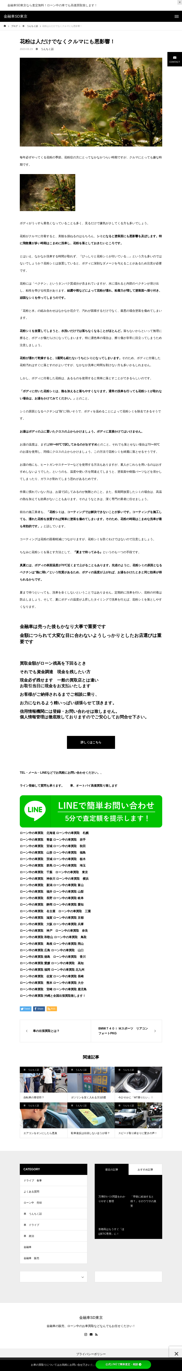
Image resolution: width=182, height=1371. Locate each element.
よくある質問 (31, 1191)
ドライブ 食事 (33, 1180)
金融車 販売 (31, 1258)
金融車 (27, 1247)
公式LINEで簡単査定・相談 (123, 1364)
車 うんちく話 (45, 49)
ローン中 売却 (33, 1202)
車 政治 (29, 1235)
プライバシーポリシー (91, 1354)
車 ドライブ (31, 1224)
